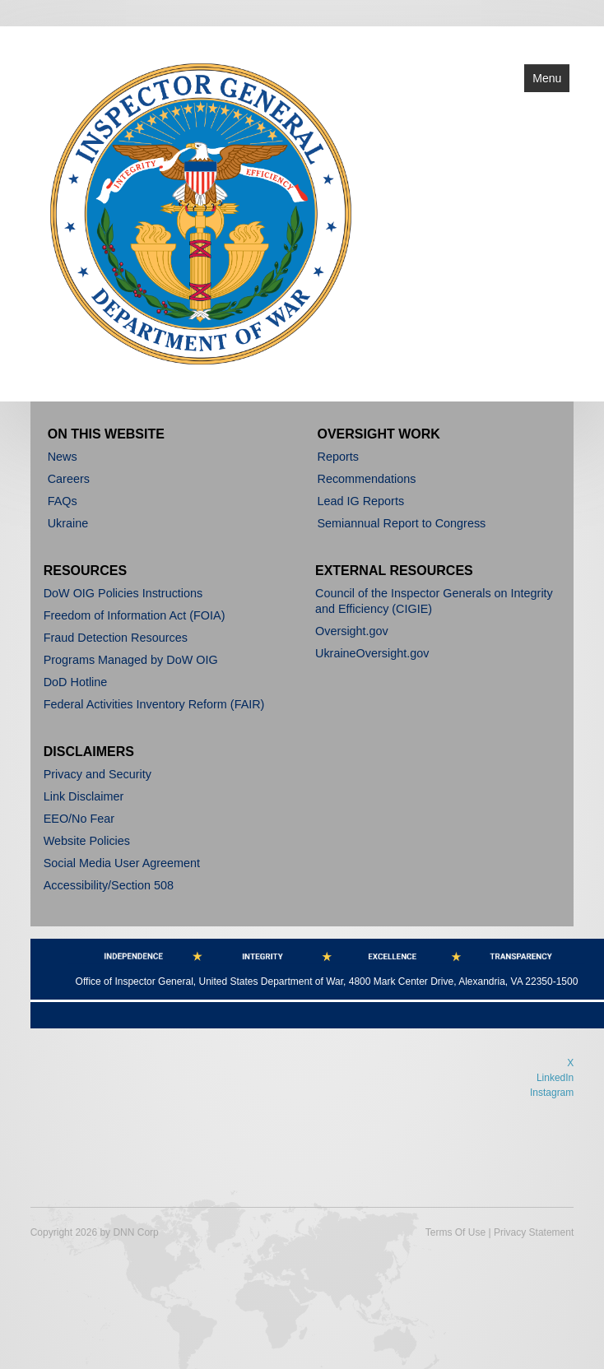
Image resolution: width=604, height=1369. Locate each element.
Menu (546, 78)
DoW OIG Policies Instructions (123, 593)
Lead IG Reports (361, 501)
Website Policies (87, 840)
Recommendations (367, 478)
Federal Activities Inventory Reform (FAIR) (154, 704)
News (62, 456)
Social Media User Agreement (122, 863)
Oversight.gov (351, 631)
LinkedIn (555, 1078)
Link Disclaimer (84, 796)
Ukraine (68, 523)
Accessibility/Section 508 (109, 885)
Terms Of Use (455, 1232)
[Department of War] (201, 212)
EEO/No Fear (79, 818)
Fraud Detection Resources (116, 637)
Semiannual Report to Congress (402, 523)
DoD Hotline (76, 682)
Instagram (552, 1092)
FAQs (62, 501)
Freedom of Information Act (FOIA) (134, 615)
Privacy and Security (97, 774)
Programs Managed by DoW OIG (131, 659)
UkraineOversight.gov (372, 653)
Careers (69, 478)
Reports (338, 456)
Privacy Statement (534, 1232)
